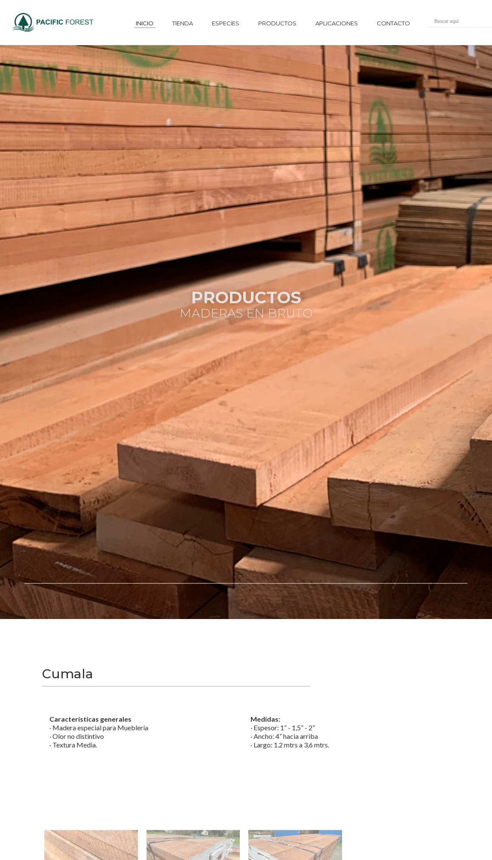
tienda (182, 23)
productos (277, 23)
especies (225, 23)
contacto (393, 23)
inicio (144, 23)
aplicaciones (336, 23)
